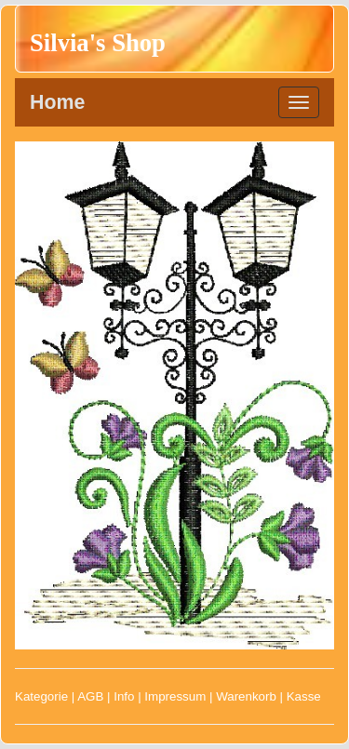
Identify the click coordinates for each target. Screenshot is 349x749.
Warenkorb (246, 696)
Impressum (175, 696)
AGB (90, 696)
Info (124, 696)
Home (57, 102)
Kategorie (41, 696)
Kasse (304, 696)
